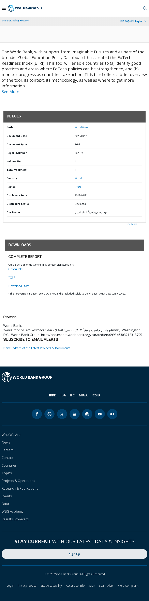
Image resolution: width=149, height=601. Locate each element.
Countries (9, 465)
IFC (72, 395)
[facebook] (37, 414)
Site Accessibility (51, 585)
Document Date (17, 136)
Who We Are (11, 434)
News (6, 442)
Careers (8, 450)
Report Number (17, 153)
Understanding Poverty (15, 20)
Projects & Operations (18, 480)
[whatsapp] (49, 414)
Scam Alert (106, 585)
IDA (63, 395)
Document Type (17, 144)
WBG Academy (12, 511)
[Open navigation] (4, 8)
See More (10, 91)
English (139, 21)
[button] (145, 8)
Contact (7, 457)
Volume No (14, 161)
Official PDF (16, 269)
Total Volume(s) (17, 170)
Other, (78, 187)
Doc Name (13, 212)
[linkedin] (75, 414)
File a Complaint (127, 585)
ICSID (96, 395)
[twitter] (62, 414)
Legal (10, 585)
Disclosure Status (18, 204)
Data (5, 504)
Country (12, 178)
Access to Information (80, 585)
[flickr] (112, 414)
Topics (7, 473)
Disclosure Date (17, 195)
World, (78, 178)
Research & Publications (20, 488)
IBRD (52, 395)
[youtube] (100, 414)
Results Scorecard (15, 519)
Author (11, 127)
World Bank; (82, 127)
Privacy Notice (27, 585)
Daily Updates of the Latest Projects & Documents (36, 348)
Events (7, 496)
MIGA (83, 395)
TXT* (11, 277)
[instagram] (87, 414)
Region (11, 187)
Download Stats (18, 286)
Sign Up (74, 554)
